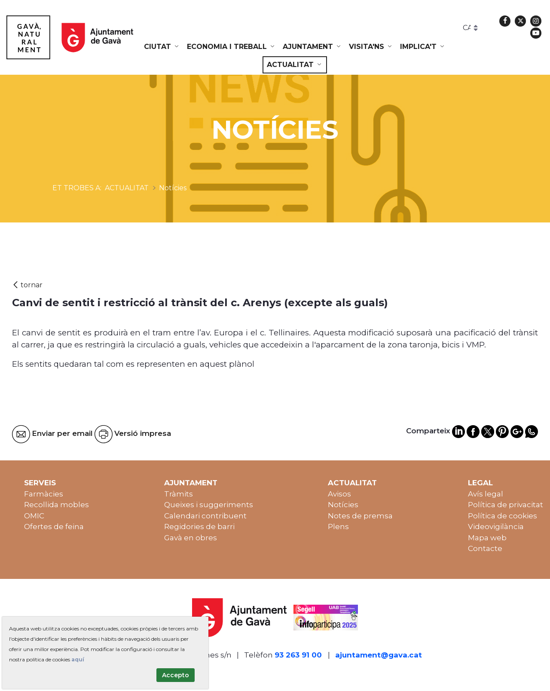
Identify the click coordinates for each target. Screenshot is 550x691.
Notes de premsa (360, 515)
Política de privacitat (505, 504)
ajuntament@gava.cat (378, 655)
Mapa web (487, 537)
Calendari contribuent (205, 515)
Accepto (175, 675)
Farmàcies (43, 494)
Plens (338, 526)
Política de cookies (502, 515)
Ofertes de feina (54, 526)
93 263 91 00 (298, 655)
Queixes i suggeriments (208, 504)
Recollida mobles (56, 504)
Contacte (485, 548)
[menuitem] (162, 46)
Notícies (343, 504)
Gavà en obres (190, 537)
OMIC (34, 515)
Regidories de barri (199, 526)
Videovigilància (496, 526)
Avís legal (485, 494)
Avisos (339, 494)
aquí (77, 659)
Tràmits (178, 494)
